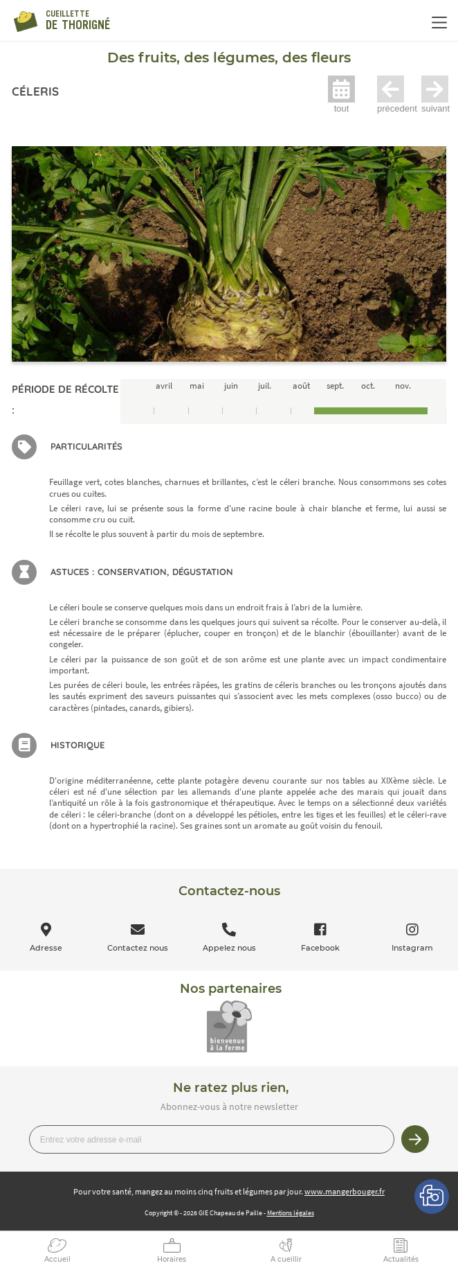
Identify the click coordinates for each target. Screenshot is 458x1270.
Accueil (57, 1259)
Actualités (401, 1259)
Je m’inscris (415, 1139)
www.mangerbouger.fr (344, 1191)
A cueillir (286, 1259)
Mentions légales (290, 1212)
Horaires (171, 1259)
